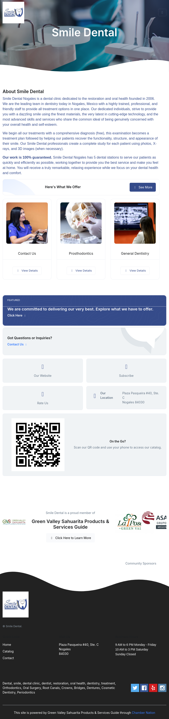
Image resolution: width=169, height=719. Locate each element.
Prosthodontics (81, 253)
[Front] (14, 12)
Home (7, 644)
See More (142, 187)
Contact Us (27, 253)
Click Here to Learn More (70, 538)
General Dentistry (135, 253)
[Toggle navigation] (162, 12)
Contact (8, 658)
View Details (27, 270)
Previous (112, 533)
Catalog (8, 651)
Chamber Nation (143, 712)
